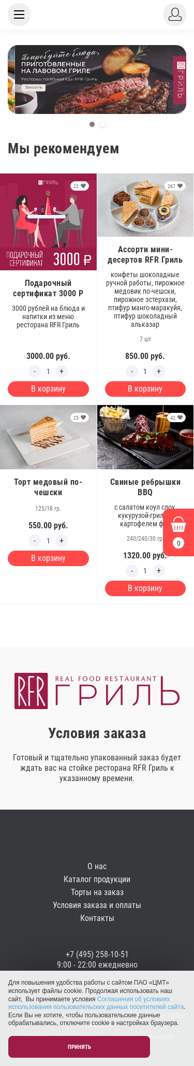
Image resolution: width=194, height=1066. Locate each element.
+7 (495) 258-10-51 (97, 954)
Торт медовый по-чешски (48, 487)
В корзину (48, 389)
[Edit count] (48, 371)
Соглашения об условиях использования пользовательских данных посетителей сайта (96, 1003)
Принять (79, 1047)
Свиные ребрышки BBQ (145, 487)
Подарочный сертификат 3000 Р (48, 288)
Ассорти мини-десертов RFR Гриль (145, 254)
